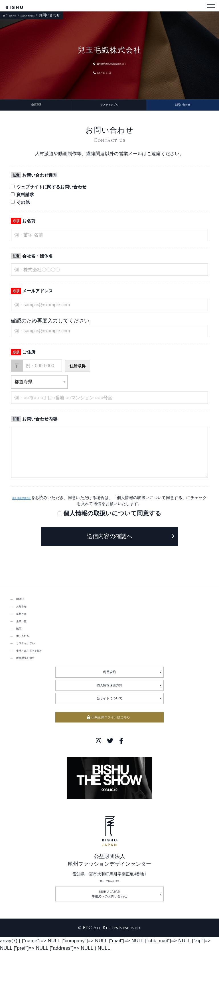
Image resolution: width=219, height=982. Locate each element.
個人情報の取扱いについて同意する (112, 516)
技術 (21, 643)
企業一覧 (18, 15)
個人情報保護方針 (27, 500)
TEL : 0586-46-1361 (109, 918)
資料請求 (22, 197)
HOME (23, 603)
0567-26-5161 (96, 72)
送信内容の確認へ (109, 539)
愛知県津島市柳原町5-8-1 (109, 63)
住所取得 (78, 369)
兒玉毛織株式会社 (43, 15)
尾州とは (26, 623)
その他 (20, 205)
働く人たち (28, 653)
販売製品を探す (33, 683)
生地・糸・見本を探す (41, 673)
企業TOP (36, 106)
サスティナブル (109, 106)
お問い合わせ (182, 106)
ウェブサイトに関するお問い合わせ (48, 189)
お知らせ (26, 613)
